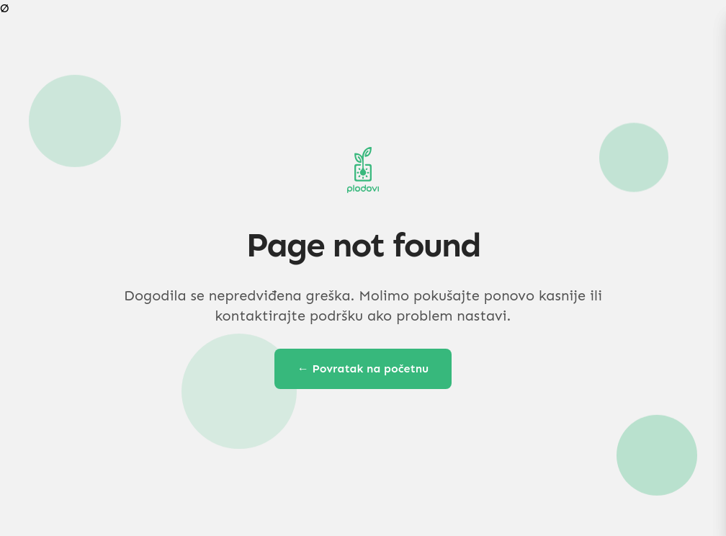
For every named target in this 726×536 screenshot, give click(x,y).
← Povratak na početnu (363, 368)
